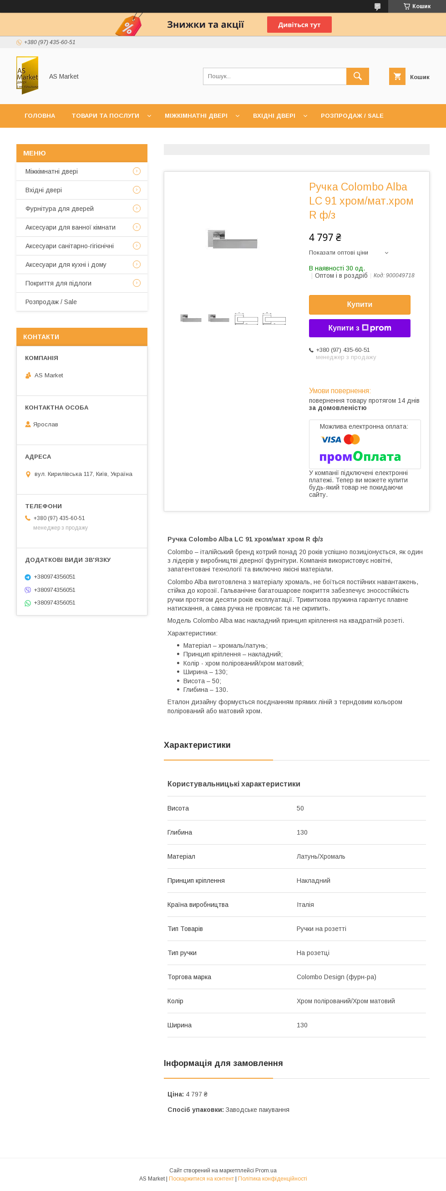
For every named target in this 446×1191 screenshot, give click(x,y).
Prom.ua (266, 1170)
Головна (40, 115)
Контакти (42, 139)
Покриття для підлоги (58, 283)
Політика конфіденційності (272, 1179)
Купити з (359, 328)
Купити (360, 304)
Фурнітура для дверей (59, 208)
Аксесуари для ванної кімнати (70, 227)
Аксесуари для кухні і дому (65, 264)
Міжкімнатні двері (196, 115)
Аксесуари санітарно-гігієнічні (69, 246)
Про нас (89, 139)
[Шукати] (357, 76)
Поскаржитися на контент (201, 1179)
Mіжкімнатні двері (51, 171)
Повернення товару (244, 139)
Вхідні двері (274, 115)
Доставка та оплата (156, 139)
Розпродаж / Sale (352, 115)
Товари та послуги (105, 115)
